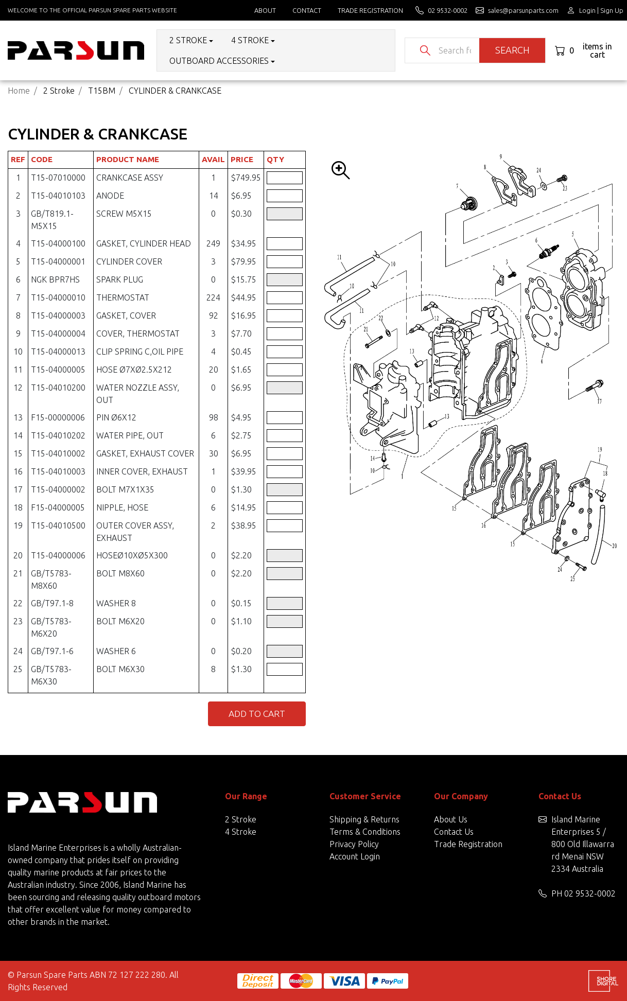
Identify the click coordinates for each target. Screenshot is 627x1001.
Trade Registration (370, 10)
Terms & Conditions (364, 831)
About (265, 10)
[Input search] (454, 50)
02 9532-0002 (590, 893)
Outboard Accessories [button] (219, 60)
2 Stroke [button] (188, 40)
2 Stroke (240, 819)
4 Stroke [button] (250, 40)
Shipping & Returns (364, 819)
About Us (450, 819)
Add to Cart (257, 713)
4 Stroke (240, 831)
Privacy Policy (354, 844)
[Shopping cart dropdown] (587, 50)
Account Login (354, 856)
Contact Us (454, 831)
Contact (306, 10)
